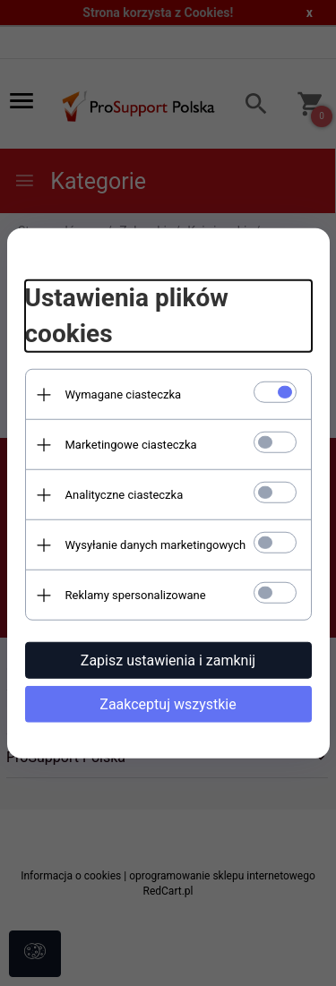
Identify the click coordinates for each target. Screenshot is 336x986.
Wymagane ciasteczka (123, 394)
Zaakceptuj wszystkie (167, 704)
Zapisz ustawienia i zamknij (168, 660)
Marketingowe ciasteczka (131, 444)
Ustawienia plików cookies (126, 315)
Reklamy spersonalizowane (135, 595)
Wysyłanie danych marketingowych (155, 545)
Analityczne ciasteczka (124, 495)
